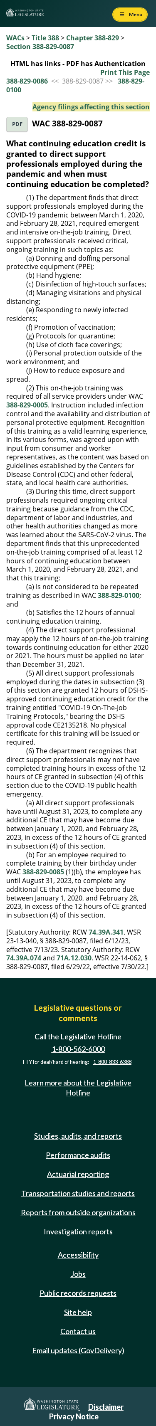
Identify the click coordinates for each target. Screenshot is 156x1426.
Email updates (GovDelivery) (78, 1350)
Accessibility (78, 1254)
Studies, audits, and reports (78, 1135)
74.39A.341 (106, 932)
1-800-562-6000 (78, 1048)
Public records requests (78, 1293)
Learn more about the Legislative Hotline (78, 1087)
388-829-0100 (118, 595)
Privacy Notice (74, 1416)
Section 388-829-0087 (40, 46)
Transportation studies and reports (78, 1193)
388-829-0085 (43, 871)
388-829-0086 (27, 81)
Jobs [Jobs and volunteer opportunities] (78, 1273)
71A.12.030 (74, 957)
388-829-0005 (27, 405)
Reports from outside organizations (78, 1212)
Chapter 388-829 (92, 37)
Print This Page (125, 72)
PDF (17, 124)
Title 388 (45, 37)
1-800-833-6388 (112, 1062)
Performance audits (78, 1155)
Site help (78, 1312)
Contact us (78, 1331)
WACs (15, 37)
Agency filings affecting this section (91, 106)
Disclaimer (106, 1406)
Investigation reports (78, 1231)
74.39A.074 (23, 957)
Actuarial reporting (78, 1174)
